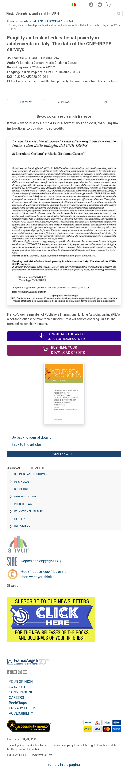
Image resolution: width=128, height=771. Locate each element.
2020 (70, 21)
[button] (73, 5)
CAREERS (16, 697)
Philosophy (22, 526)
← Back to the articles (24, 444)
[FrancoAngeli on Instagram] (20, 673)
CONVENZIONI (20, 692)
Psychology (22, 481)
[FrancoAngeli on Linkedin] (14, 673)
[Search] (119, 14)
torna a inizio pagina (64, 765)
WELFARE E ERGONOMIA (47, 21)
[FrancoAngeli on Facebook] (9, 673)
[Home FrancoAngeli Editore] (22, 5)
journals (23, 21)
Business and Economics (31, 474)
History (19, 519)
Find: (10, 13)
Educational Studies (28, 511)
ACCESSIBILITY (21, 713)
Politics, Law (23, 504)
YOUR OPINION (21, 682)
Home (10, 21)
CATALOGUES (20, 687)
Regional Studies (26, 496)
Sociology (21, 489)
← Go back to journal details (29, 437)
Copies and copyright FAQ (41, 561)
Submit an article (64, 453)
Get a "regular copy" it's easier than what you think (44, 574)
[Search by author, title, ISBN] (65, 14)
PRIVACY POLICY (22, 708)
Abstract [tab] (64, 102)
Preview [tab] (26, 102)
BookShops (18, 703)
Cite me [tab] (103, 102)
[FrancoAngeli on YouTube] (25, 673)
